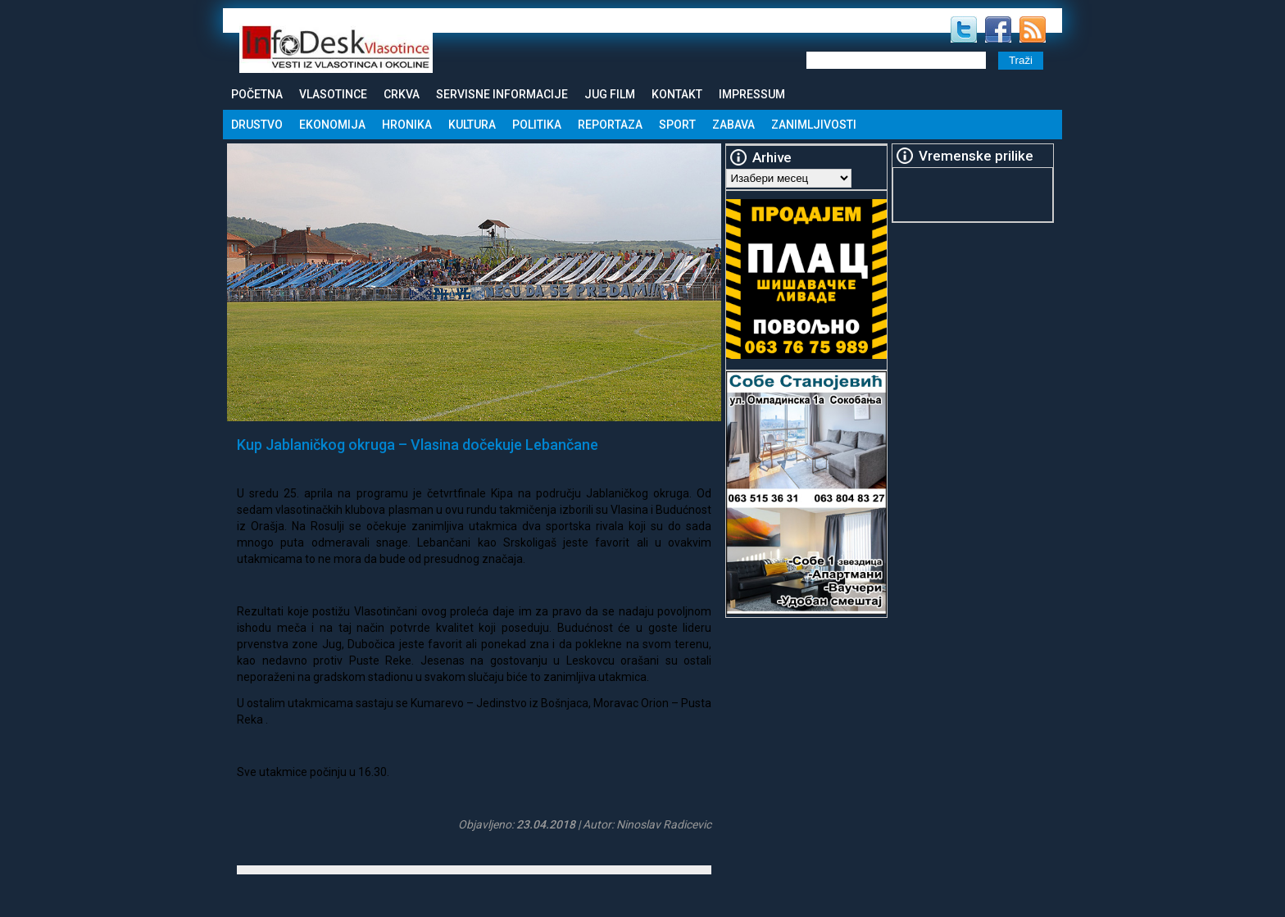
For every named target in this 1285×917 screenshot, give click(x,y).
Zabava (733, 124)
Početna (257, 94)
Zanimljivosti (813, 124)
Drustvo (257, 124)
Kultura (472, 124)
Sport (677, 124)
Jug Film (609, 94)
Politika (536, 124)
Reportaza (610, 124)
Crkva (402, 94)
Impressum (752, 94)
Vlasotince (333, 94)
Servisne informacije (502, 94)
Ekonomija (332, 124)
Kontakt (677, 94)
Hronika (407, 124)
